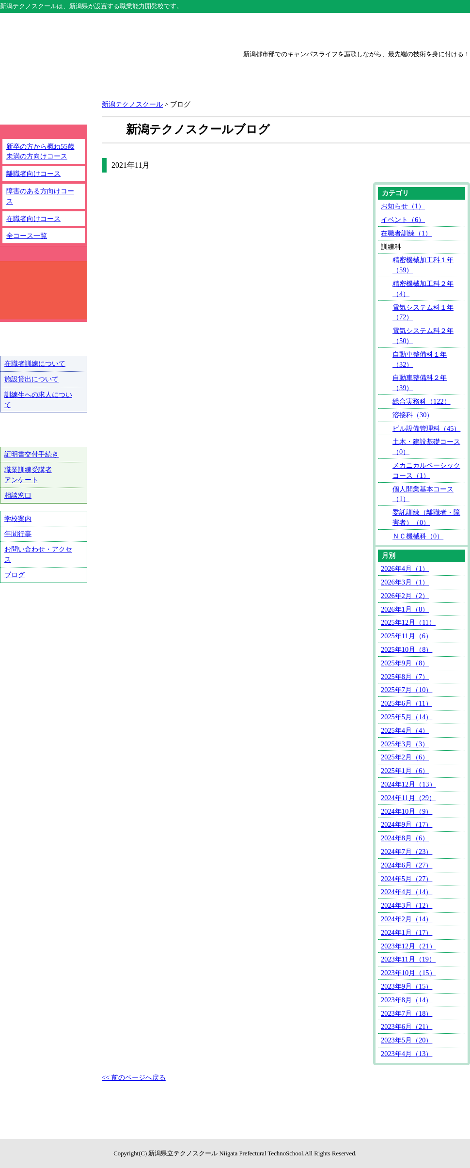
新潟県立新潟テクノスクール (109, 73)
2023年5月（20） (406, 1040)
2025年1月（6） (405, 770)
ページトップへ (430, 1134)
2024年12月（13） (408, 784)
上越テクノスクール (235, 30)
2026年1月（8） (405, 609)
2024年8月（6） (405, 838)
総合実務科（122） (421, 401)
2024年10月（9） (406, 811)
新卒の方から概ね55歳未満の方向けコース (40, 151)
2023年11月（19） (408, 959)
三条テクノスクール (329, 30)
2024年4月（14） (406, 892)
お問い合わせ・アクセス (38, 554)
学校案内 (17, 518)
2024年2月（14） (406, 919)
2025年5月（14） (406, 717)
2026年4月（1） (405, 568)
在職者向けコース (33, 218)
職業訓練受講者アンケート (28, 475)
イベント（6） (403, 219)
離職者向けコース (33, 173)
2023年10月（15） (408, 973)
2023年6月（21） (406, 1026)
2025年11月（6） (406, 636)
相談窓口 (17, 495)
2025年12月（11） (408, 622)
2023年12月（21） (408, 946)
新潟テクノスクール (141, 30)
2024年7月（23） (406, 851)
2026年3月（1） (405, 582)
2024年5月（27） (406, 879)
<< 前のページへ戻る (134, 1077)
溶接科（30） (412, 415)
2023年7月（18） (406, 1013)
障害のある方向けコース (40, 196)
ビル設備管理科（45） (426, 428)
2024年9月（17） (406, 824)
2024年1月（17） (406, 932)
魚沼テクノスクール (423, 30)
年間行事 (17, 533)
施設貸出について (31, 379)
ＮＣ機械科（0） (417, 536)
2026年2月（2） (405, 596)
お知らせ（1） (403, 206)
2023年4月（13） (406, 1054)
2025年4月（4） (405, 730)
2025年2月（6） (405, 757)
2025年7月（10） (406, 690)
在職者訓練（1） (406, 233)
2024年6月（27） (406, 865)
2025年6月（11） (406, 703)
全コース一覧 (26, 235)
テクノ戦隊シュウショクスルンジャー (43, 623)
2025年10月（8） (406, 649)
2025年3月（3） (405, 744)
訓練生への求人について (38, 400)
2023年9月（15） (406, 986)
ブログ (14, 575)
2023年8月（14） (406, 1000)
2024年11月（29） (408, 798)
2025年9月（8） (405, 663)
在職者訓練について (34, 363)
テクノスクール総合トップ (47, 30)
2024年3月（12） (406, 905)
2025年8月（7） (405, 676)
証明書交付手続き (31, 454)
